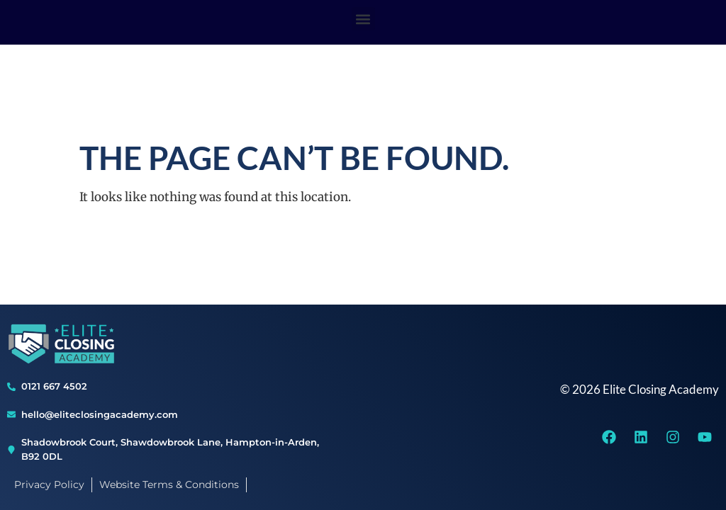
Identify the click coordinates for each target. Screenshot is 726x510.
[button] (363, 18)
